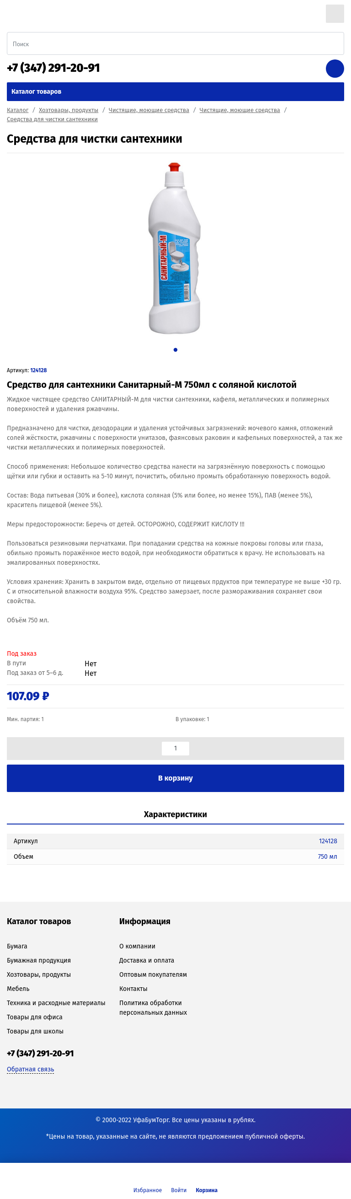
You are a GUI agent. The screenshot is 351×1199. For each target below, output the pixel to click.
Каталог (17, 110)
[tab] (175, 815)
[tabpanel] (175, 249)
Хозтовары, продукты (68, 110)
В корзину (175, 778)
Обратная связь (30, 1069)
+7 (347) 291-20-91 (53, 68)
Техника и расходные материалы (56, 1003)
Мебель (18, 989)
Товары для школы (35, 1031)
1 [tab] (175, 349)
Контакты (133, 989)
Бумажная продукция (39, 960)
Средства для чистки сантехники (52, 119)
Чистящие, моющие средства (149, 110)
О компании (137, 946)
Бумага (17, 946)
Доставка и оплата (146, 960)
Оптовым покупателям (153, 975)
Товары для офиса (35, 1017)
